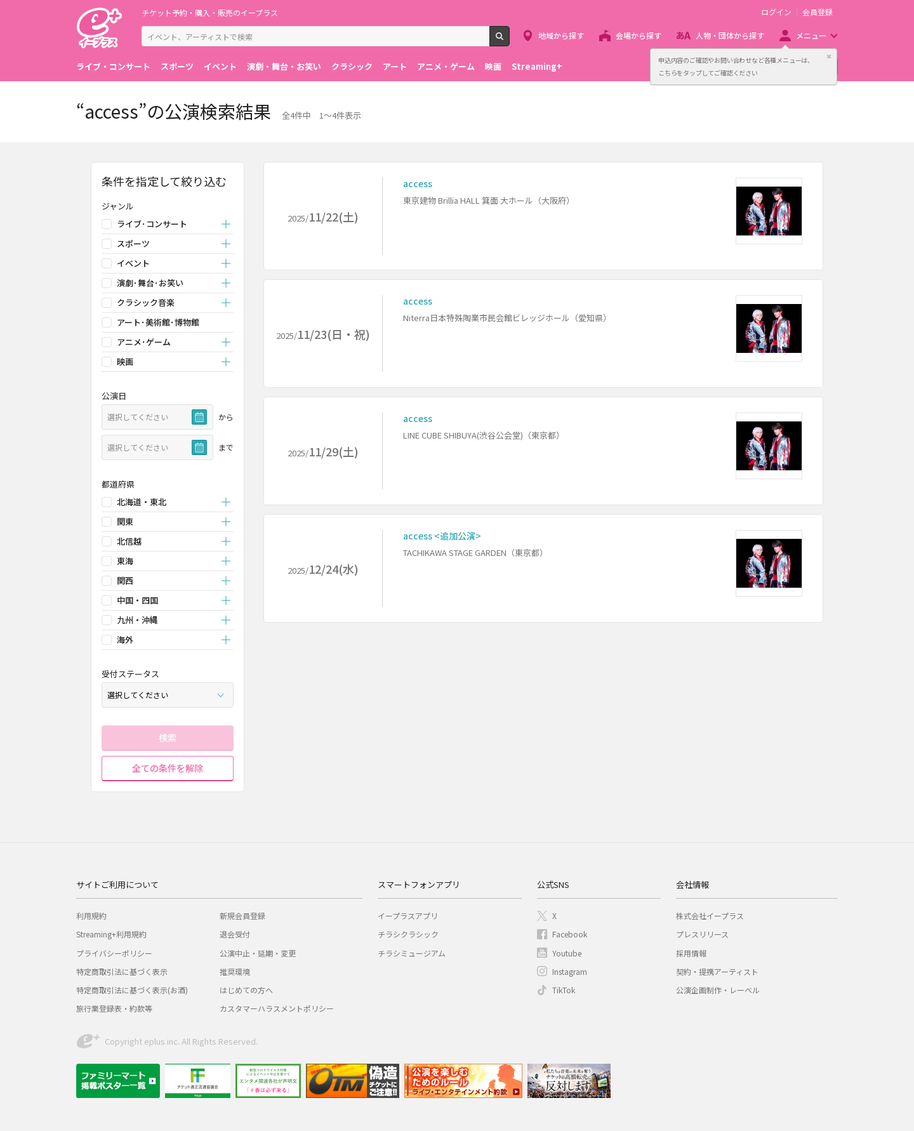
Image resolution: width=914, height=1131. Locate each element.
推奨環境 (235, 971)
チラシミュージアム (412, 953)
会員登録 (817, 12)
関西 (125, 580)
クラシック (352, 66)
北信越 (129, 541)
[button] (168, 206)
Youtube (566, 953)
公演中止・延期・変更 (258, 953)
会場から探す (638, 35)
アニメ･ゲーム (144, 342)
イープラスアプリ (408, 915)
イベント (220, 66)
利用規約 (91, 915)
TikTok (563, 989)
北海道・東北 (141, 502)
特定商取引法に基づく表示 (122, 971)
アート (395, 66)
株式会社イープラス (710, 915)
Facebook (569, 934)
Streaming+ (537, 66)
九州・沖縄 (137, 620)
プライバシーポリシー (114, 953)
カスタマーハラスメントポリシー (277, 1008)
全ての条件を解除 (167, 768)
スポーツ (177, 66)
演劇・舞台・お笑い (284, 66)
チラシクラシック (408, 934)
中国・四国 (137, 600)
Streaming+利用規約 (111, 934)
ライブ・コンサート (113, 66)
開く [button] (226, 224)
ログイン (776, 12)
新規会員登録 (242, 915)
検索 (509, 41)
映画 (493, 66)
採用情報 (691, 953)
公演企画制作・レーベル (718, 989)
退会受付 (235, 934)
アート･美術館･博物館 (158, 322)
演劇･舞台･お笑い (150, 283)
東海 (125, 561)
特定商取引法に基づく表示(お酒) (132, 989)
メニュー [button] (811, 35)
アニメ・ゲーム (446, 66)
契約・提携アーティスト (717, 971)
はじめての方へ (246, 989)
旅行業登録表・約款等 (114, 1008)
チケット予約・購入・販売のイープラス (210, 12)
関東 (125, 521)
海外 (125, 639)
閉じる (829, 56)
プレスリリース (702, 934)
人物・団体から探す (730, 35)
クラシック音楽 (146, 302)
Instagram (569, 971)
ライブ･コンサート (152, 224)
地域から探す (561, 35)
